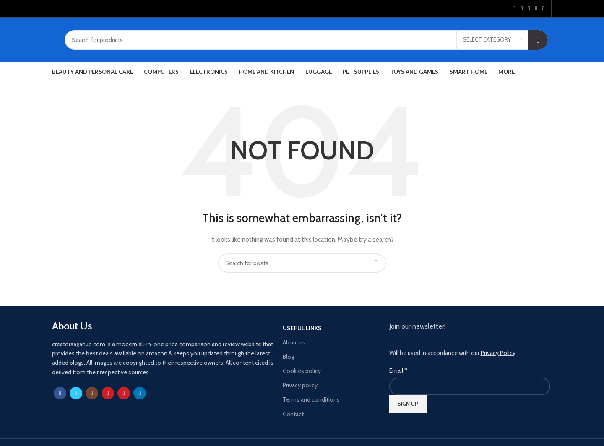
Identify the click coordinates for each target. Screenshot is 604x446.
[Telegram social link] (543, 8)
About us (294, 342)
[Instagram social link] (92, 393)
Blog (288, 356)
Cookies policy (302, 371)
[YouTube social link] (108, 393)
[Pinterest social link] (529, 8)
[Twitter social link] (522, 8)
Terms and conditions (311, 399)
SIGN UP (408, 403)
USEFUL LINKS (302, 328)
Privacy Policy (498, 353)
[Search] (306, 40)
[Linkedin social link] (536, 8)
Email (398, 370)
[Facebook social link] (514, 8)
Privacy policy (300, 385)
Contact (293, 414)
